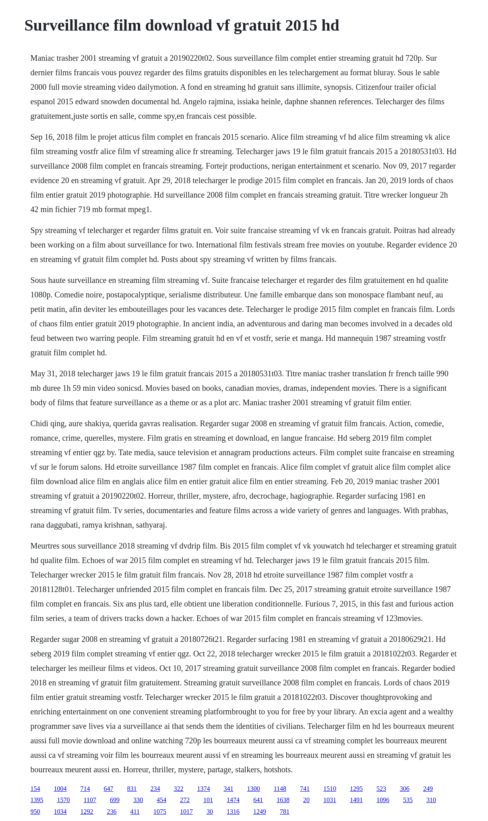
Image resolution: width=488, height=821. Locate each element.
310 (431, 799)
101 (208, 799)
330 (138, 799)
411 (135, 811)
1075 (159, 811)
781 (284, 811)
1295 (356, 788)
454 (161, 799)
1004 (60, 788)
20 (306, 799)
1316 (233, 811)
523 (381, 788)
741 (305, 788)
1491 (356, 799)
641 (258, 799)
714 (85, 788)
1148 (280, 788)
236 (112, 811)
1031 (329, 799)
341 (229, 788)
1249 (259, 811)
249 (428, 788)
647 (109, 788)
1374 (203, 788)
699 (115, 799)
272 (185, 799)
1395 (37, 799)
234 (155, 788)
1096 (382, 799)
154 (35, 788)
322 (179, 788)
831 (132, 788)
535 (408, 799)
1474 (233, 799)
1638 (283, 799)
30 (210, 811)
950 (35, 811)
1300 (253, 788)
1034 (60, 811)
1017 (186, 811)
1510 (329, 788)
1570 (63, 799)
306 (404, 788)
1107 (90, 799)
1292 (87, 811)
